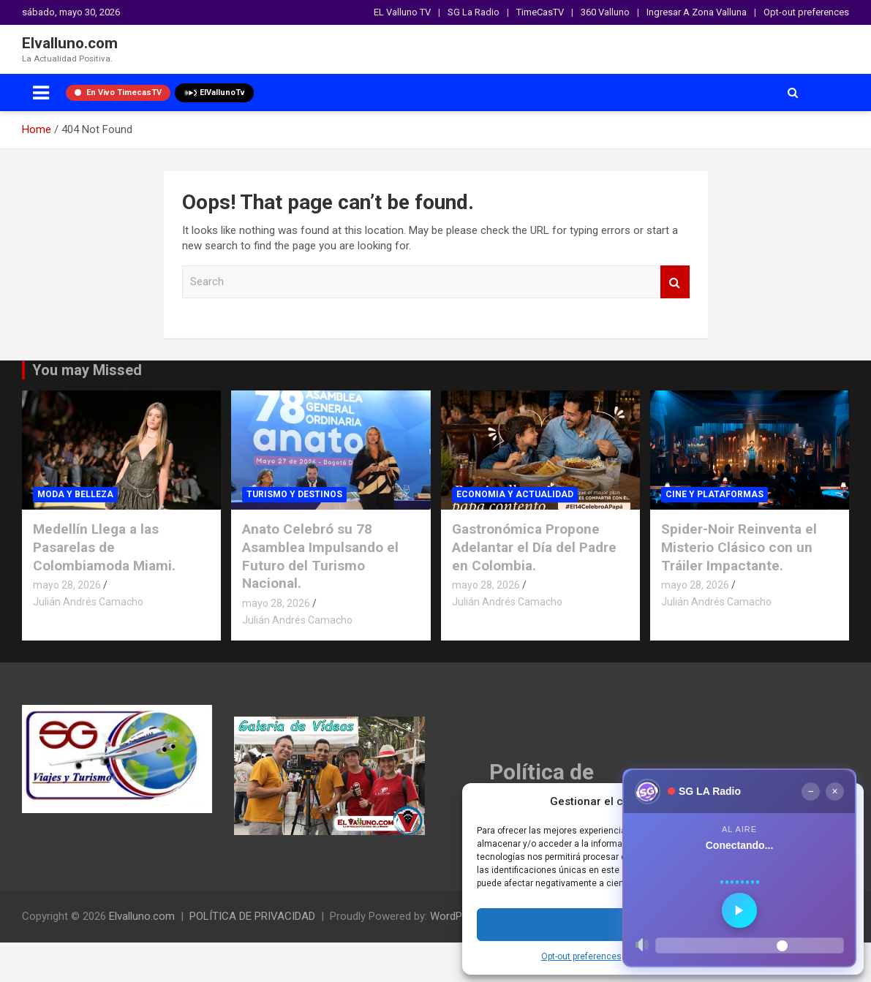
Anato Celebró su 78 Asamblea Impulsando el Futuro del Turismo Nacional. (320, 556)
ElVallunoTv (214, 92)
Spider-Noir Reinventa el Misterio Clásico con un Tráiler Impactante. (739, 547)
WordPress (456, 916)
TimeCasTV (540, 12)
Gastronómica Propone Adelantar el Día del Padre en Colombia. (534, 547)
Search (675, 281)
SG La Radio (473, 12)
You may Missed (87, 370)
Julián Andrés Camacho (88, 602)
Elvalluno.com (70, 43)
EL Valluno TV (402, 12)
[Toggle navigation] (41, 93)
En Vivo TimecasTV (118, 92)
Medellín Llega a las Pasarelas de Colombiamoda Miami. (104, 547)
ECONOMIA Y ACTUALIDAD (514, 494)
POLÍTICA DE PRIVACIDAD (252, 916)
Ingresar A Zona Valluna (696, 12)
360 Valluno (605, 12)
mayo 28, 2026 (67, 585)
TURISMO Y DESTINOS (294, 494)
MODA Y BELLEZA (75, 494)
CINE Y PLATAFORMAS (714, 494)
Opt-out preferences (581, 956)
